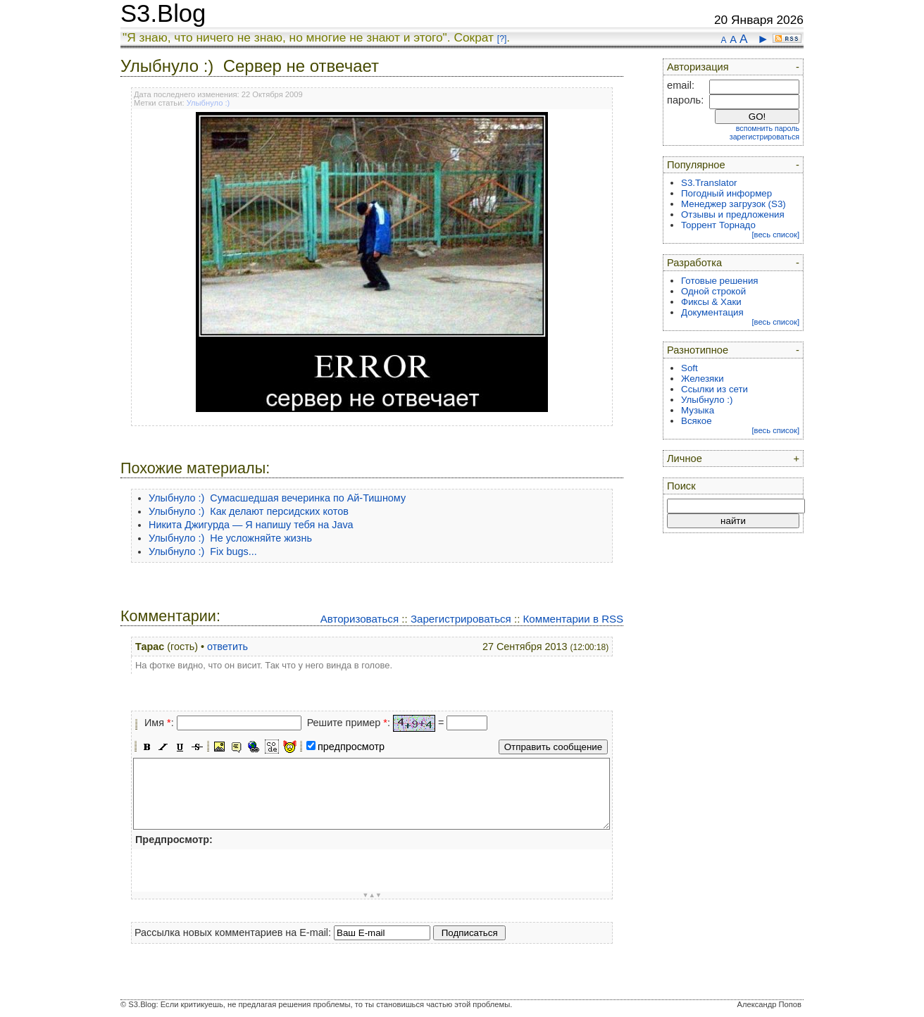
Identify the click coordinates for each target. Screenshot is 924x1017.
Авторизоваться (359, 619)
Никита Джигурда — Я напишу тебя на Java (251, 524)
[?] (501, 39)
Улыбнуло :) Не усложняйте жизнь (230, 538)
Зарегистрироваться (461, 619)
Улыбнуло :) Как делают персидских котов (249, 511)
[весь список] (775, 234)
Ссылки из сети (714, 389)
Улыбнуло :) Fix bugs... (203, 551)
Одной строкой (713, 291)
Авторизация (698, 67)
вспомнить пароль (767, 128)
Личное (684, 458)
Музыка (697, 410)
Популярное (696, 164)
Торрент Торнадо (718, 225)
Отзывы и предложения (733, 214)
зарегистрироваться (764, 136)
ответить (227, 646)
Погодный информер (726, 193)
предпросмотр (351, 746)
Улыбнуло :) (208, 103)
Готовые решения (719, 280)
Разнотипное (697, 350)
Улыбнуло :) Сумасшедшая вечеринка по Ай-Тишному (277, 498)
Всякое (696, 421)
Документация (712, 312)
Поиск (681, 486)
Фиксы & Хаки (711, 302)
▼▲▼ (372, 895)
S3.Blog (163, 13)
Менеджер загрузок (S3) (733, 204)
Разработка (694, 262)
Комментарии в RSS (573, 619)
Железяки (702, 378)
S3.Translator (709, 182)
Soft (689, 368)
